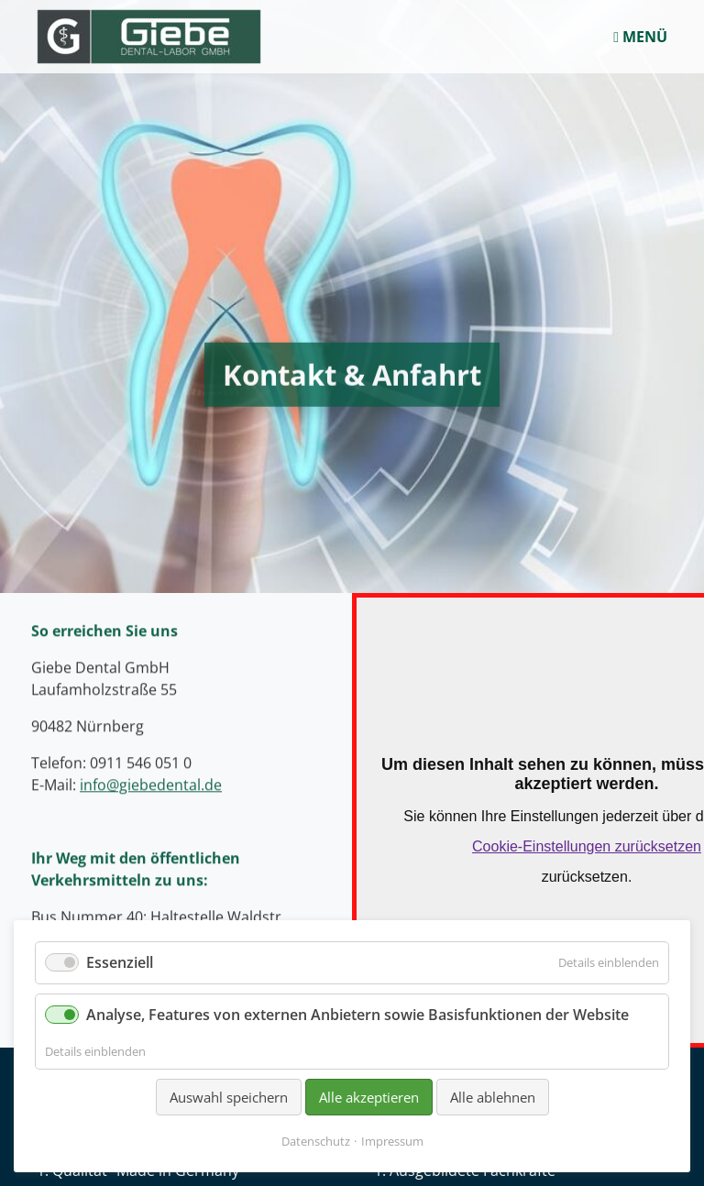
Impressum (392, 1141)
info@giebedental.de (151, 751)
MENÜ (640, 37)
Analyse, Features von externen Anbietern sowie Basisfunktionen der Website (357, 1015)
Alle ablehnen (492, 1097)
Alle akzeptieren (369, 1097)
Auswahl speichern (229, 1097)
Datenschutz (315, 1141)
